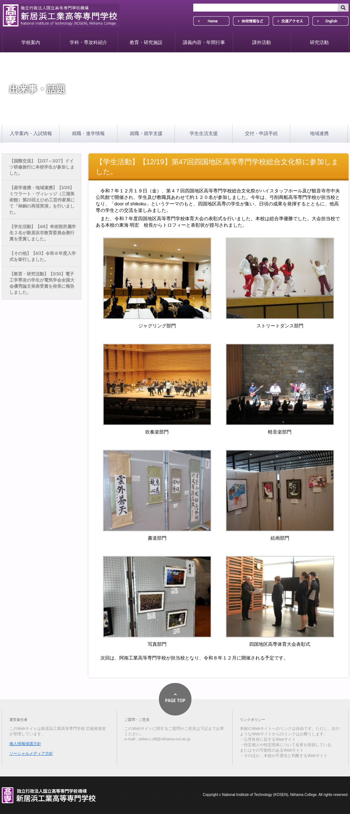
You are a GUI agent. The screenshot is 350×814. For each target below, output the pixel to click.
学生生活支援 (204, 133)
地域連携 (319, 133)
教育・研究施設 (146, 42)
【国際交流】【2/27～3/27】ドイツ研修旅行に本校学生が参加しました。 (41, 167)
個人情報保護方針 (25, 743)
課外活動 (261, 42)
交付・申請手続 (261, 133)
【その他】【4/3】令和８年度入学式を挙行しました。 (42, 256)
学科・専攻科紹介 (88, 42)
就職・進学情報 (88, 133)
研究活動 (319, 42)
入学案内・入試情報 (31, 133)
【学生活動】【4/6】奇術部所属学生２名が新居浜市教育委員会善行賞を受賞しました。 (42, 232)
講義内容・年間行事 (204, 42)
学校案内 (30, 42)
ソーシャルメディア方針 (31, 753)
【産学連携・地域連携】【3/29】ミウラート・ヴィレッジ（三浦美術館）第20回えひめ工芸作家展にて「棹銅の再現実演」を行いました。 (42, 200)
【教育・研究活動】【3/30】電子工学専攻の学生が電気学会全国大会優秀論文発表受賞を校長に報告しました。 (41, 283)
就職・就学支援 (146, 133)
